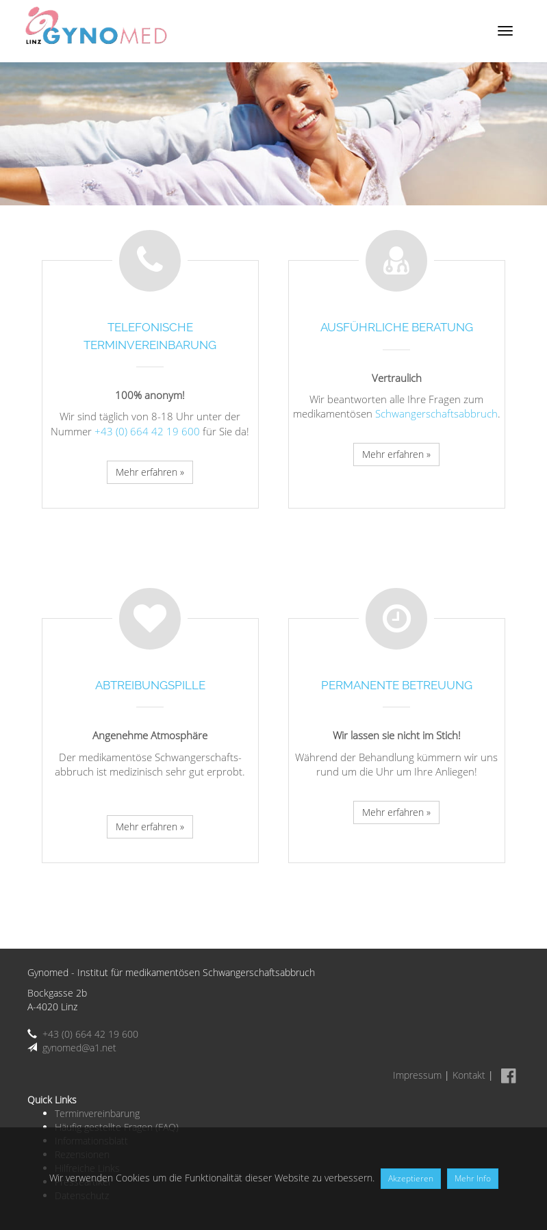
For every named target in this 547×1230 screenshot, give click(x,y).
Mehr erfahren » (150, 471)
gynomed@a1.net (79, 1047)
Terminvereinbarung (97, 1113)
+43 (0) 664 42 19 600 (147, 431)
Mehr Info (473, 1178)
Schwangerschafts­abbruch (436, 413)
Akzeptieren (410, 1178)
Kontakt (469, 1074)
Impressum (417, 1074)
